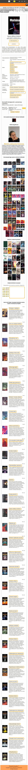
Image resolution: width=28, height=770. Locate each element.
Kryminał (12, 70)
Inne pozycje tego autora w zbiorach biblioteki (17, 92)
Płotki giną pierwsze (14, 382)
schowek (12, 111)
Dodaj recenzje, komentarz (15, 95)
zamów (17, 111)
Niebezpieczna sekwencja (16, 653)
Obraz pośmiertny (14, 426)
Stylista (11, 479)
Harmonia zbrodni (14, 566)
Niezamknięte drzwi (14, 724)
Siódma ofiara (13, 581)
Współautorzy (13, 752)
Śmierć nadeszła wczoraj (15, 537)
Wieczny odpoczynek (14, 552)
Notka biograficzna (14, 40)
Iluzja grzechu (13, 494)
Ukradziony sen (13, 338)
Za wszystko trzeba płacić (16, 440)
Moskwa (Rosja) (13, 67)
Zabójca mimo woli (14, 352)
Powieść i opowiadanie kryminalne (16, 89)
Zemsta (11, 65)
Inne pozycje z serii (14, 97)
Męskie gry (12, 523)
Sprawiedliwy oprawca (15, 465)
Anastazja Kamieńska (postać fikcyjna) (16, 63)
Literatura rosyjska (13, 72)
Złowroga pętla (13, 367)
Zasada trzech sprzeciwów (16, 738)
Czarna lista (12, 411)
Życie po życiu (13, 611)
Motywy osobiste (13, 625)
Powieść (12, 68)
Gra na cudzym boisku (15, 323)
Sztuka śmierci (13, 639)
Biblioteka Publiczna (14, 8)
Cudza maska (13, 451)
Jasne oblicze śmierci (15, 508)
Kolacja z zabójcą (14, 308)
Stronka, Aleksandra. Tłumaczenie (16, 87)
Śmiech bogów (13, 596)
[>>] (20, 154)
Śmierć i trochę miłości (15, 397)
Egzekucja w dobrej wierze (16, 667)
